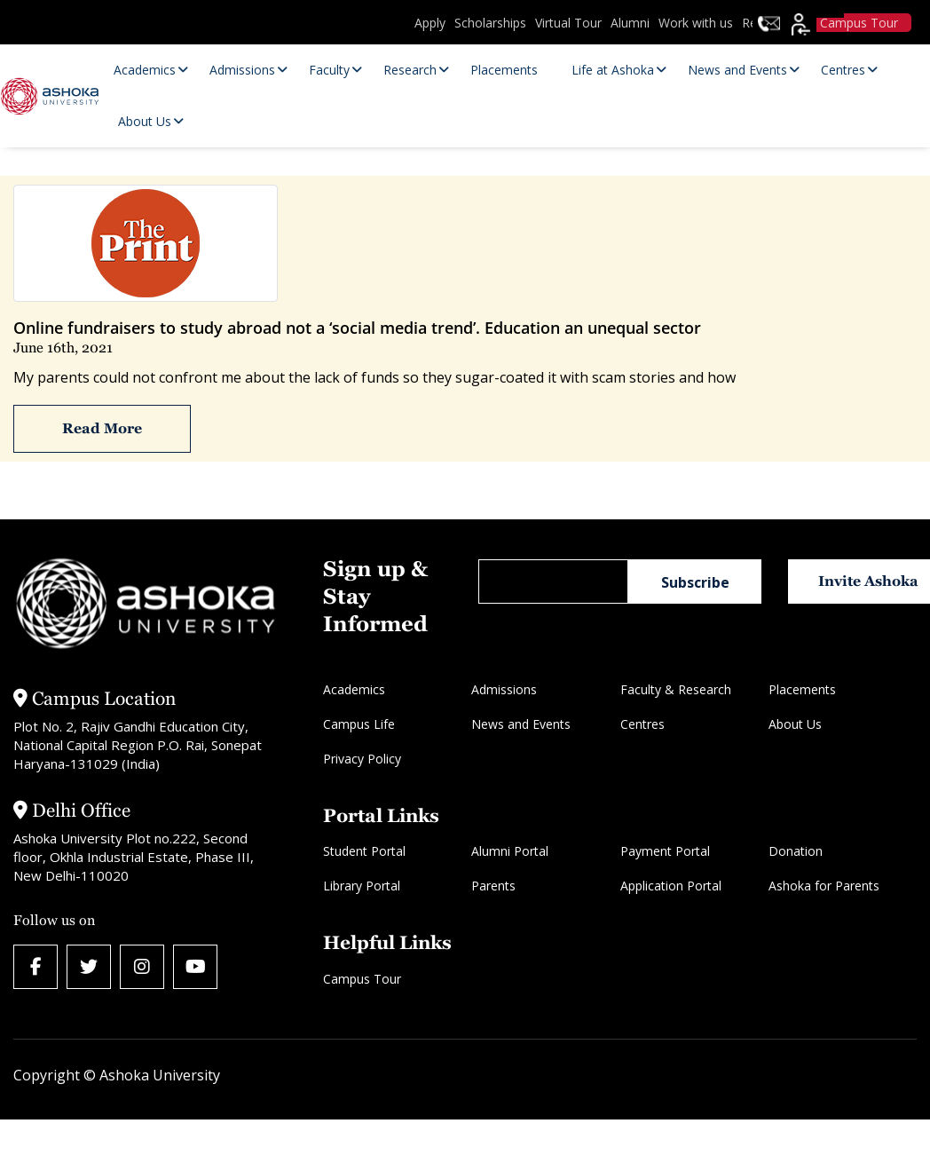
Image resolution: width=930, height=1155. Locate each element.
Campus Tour (362, 978)
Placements (802, 689)
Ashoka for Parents (823, 885)
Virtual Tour (568, 22)
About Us (795, 724)
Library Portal (361, 885)
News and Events (521, 724)
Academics (354, 689)
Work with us (695, 22)
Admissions (504, 689)
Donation (795, 851)
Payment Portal (665, 851)
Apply (429, 22)
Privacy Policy (362, 758)
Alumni (630, 22)
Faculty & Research (675, 689)
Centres (642, 724)
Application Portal (670, 885)
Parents (493, 885)
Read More (102, 428)
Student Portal (364, 851)
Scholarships (490, 22)
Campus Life (359, 724)
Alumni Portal (509, 851)
